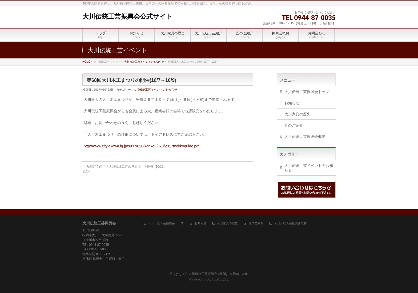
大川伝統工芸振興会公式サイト (127, 16)
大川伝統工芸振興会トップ (306, 92)
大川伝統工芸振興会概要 (304, 136)
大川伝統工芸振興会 (202, 274)
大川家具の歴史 (297, 114)
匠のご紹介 (293, 125)
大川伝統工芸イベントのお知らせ (144, 61)
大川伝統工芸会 (218, 279)
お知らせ (291, 103)
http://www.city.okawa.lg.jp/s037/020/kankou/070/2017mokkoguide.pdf (141, 146)
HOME (86, 61)
